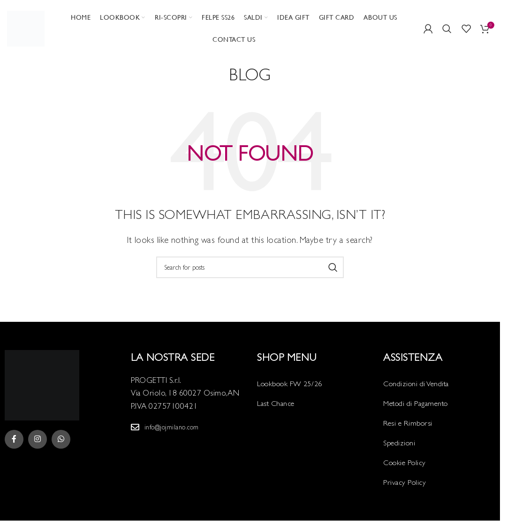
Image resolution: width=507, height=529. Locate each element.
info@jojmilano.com (171, 427)
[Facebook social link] (14, 439)
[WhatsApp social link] (61, 439)
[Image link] (42, 384)
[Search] (447, 28)
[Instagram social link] (37, 439)
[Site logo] (26, 27)
